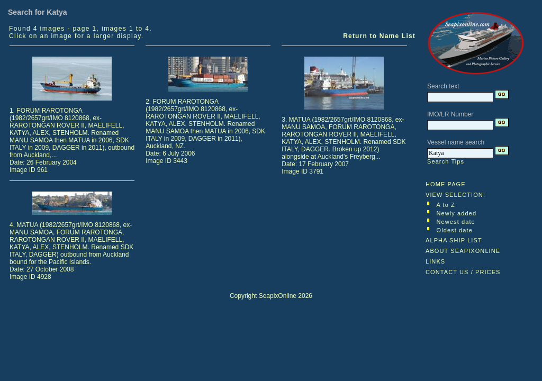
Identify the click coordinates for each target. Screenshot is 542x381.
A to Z (446, 205)
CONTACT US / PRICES (463, 272)
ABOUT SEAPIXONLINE (463, 251)
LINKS (435, 261)
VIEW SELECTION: (455, 195)
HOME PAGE (446, 184)
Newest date (456, 222)
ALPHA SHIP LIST (454, 240)
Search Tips (445, 161)
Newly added (457, 213)
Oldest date (455, 230)
